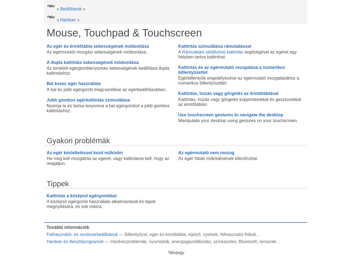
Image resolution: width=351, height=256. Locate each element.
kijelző (194, 234)
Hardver (68, 20)
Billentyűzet (136, 234)
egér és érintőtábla (167, 234)
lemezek (268, 241)
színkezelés (224, 241)
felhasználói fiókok (238, 234)
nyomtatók (159, 241)
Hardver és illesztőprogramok (75, 241)
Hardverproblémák (129, 241)
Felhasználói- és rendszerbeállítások (82, 234)
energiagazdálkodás (191, 241)
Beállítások (71, 9)
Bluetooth (248, 241)
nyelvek (210, 234)
